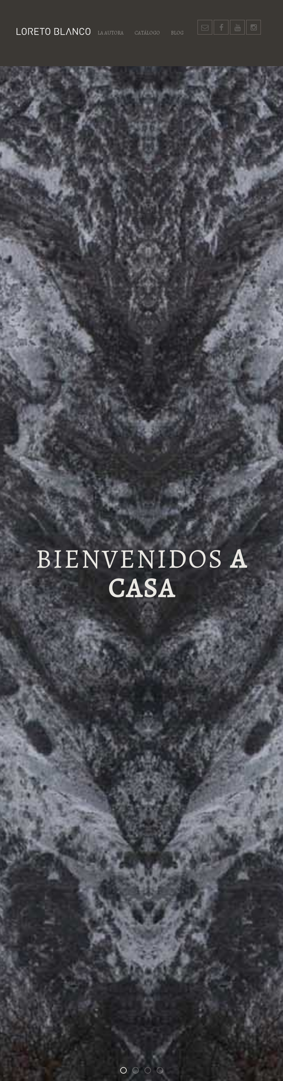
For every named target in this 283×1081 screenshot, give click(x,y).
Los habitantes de (150, 1072)
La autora (110, 32)
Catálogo (147, 32)
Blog (177, 32)
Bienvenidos (126, 1072)
